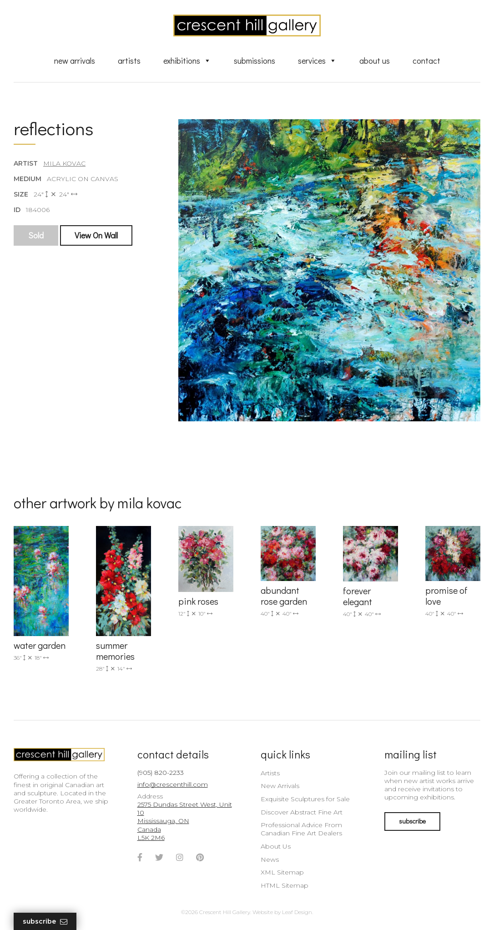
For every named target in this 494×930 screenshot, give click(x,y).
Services (317, 60)
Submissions (254, 60)
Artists (129, 60)
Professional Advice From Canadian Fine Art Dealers (301, 829)
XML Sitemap (282, 872)
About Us (374, 60)
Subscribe (45, 921)
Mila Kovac (64, 163)
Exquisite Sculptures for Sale (305, 799)
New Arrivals (74, 60)
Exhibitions (187, 60)
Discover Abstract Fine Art (302, 812)
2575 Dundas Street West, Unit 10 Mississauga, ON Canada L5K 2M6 (184, 821)
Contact (426, 60)
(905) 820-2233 (160, 772)
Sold (36, 235)
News (270, 859)
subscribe (412, 821)
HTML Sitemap (284, 885)
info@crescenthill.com (172, 784)
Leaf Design (297, 912)
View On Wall (96, 235)
